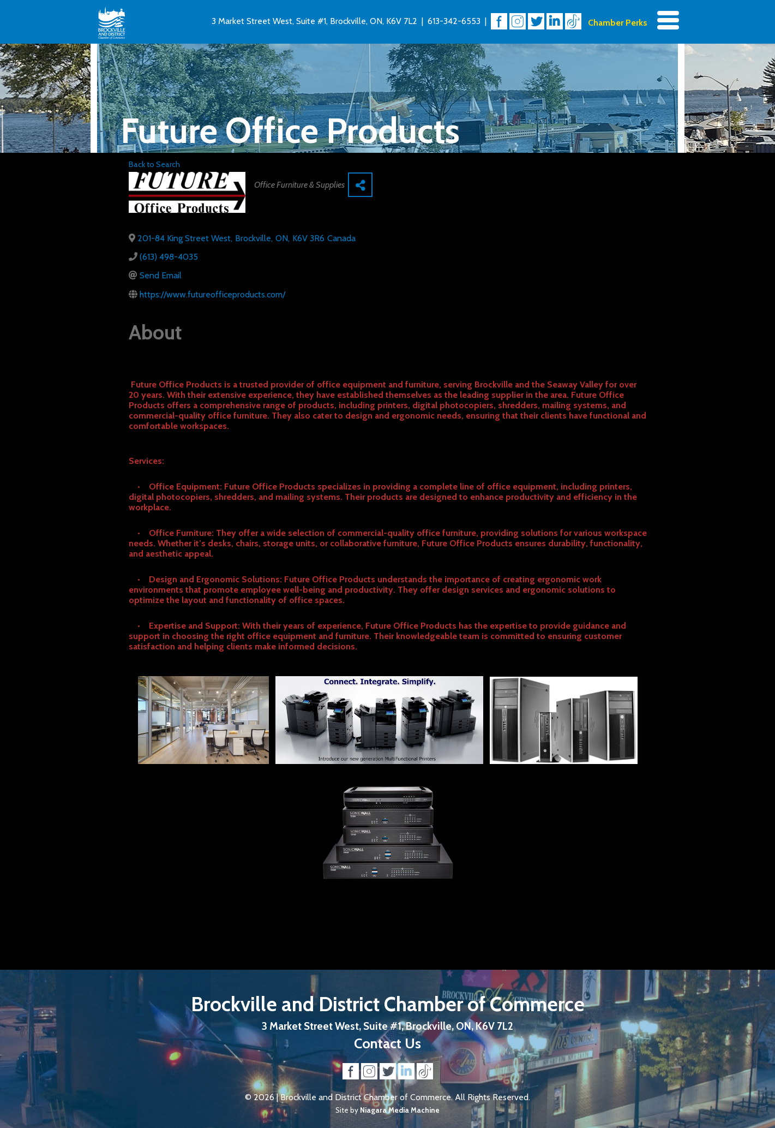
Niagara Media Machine (400, 1110)
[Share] (360, 184)
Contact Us (387, 1043)
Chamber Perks (617, 22)
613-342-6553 (454, 21)
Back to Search (154, 164)
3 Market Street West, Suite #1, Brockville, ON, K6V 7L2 (314, 21)
